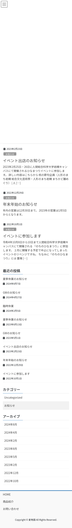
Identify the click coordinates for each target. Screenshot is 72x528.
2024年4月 (10, 432)
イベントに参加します (22, 236)
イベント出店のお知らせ (24, 160)
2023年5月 (10, 457)
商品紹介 (8, 501)
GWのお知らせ (12, 292)
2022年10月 (11, 481)
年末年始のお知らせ (20, 204)
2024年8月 (10, 424)
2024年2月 (10, 440)
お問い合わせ (11, 509)
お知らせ (10, 154)
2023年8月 (10, 449)
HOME (7, 494)
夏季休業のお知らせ (15, 279)
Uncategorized (13, 397)
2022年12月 (11, 473)
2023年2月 (10, 465)
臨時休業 (8, 306)
